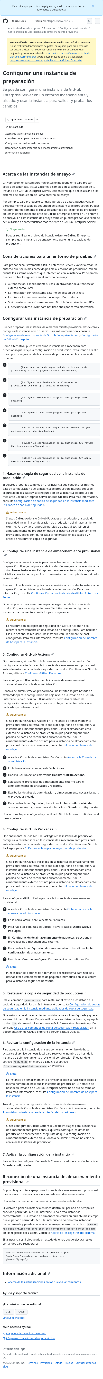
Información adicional (26, 1273)
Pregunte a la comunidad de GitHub (24, 1333)
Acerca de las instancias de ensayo (39, 174)
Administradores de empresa (24, 28)
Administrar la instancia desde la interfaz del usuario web (39, 1112)
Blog (5, 1366)
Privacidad (46, 1362)
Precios (69, 1362)
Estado (58, 1362)
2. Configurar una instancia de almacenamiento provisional (51, 553)
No (21, 1311)
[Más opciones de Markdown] (37, 119)
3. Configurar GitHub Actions (28, 654)
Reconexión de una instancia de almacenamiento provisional (51, 1179)
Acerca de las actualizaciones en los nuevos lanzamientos (44, 1282)
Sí (8, 1311)
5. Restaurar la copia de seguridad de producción (45, 993)
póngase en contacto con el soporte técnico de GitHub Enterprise (46, 60)
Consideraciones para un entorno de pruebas (49, 256)
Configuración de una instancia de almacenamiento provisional (43, 31)
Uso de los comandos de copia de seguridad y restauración (51, 1027)
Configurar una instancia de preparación (45, 318)
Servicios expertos (86, 1362)
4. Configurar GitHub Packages (30, 829)
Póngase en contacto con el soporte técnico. (29, 1338)
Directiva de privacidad (13, 1317)
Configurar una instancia (73, 28)
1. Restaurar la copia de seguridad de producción (56, 848)
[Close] (93, 5)
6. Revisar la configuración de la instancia (39, 1042)
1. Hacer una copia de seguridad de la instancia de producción (44, 475)
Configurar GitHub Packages (43, 673)
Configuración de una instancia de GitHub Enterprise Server (41, 335)
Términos (32, 1362)
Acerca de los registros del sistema (73, 1233)
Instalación (50, 28)
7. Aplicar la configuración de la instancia (38, 1154)
